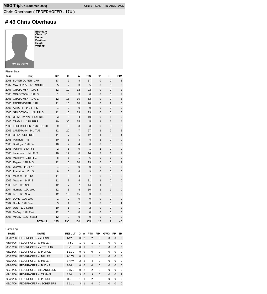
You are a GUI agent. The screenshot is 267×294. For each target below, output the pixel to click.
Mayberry (19, 157)
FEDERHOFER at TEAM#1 (35, 274)
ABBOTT (18, 107)
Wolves (17, 166)
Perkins (17, 148)
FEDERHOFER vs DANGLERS (37, 269)
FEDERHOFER (22, 103)
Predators (19, 171)
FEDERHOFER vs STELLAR (36, 247)
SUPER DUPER (23, 80)
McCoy (17, 212)
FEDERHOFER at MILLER (35, 242)
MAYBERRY (20, 85)
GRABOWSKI (21, 89)
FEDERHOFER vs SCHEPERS (37, 283)
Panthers (18, 139)
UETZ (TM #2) (21, 116)
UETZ (17, 135)
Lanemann (19, 153)
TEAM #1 (19, 121)
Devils (17, 198)
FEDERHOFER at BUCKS (34, 265)
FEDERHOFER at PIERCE (35, 251)
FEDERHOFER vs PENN (34, 238)
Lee (15, 185)
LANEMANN (20, 130)
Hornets (18, 189)
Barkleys (18, 144)
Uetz (16, 207)
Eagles (17, 162)
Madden (18, 175)
